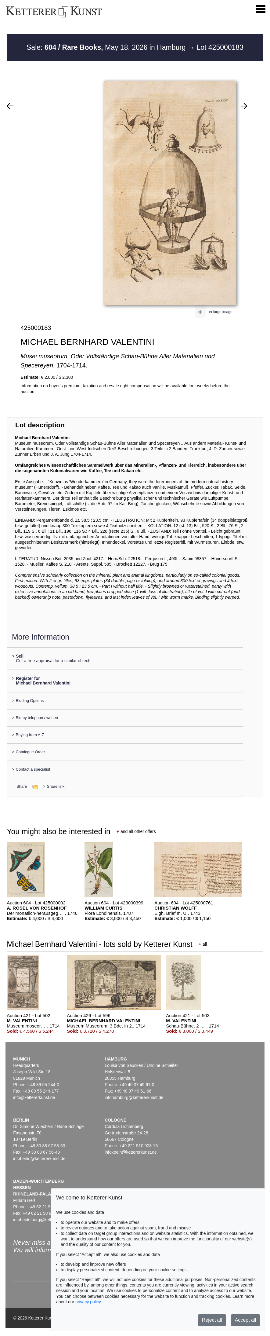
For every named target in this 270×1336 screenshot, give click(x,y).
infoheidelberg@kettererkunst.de (44, 1219)
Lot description (40, 425)
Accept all (245, 1320)
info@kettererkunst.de (34, 1097)
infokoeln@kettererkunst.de (131, 1152)
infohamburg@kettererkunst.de (134, 1097)
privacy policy (88, 1301)
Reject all (212, 1320)
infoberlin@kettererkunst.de (39, 1158)
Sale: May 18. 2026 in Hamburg (107, 47)
